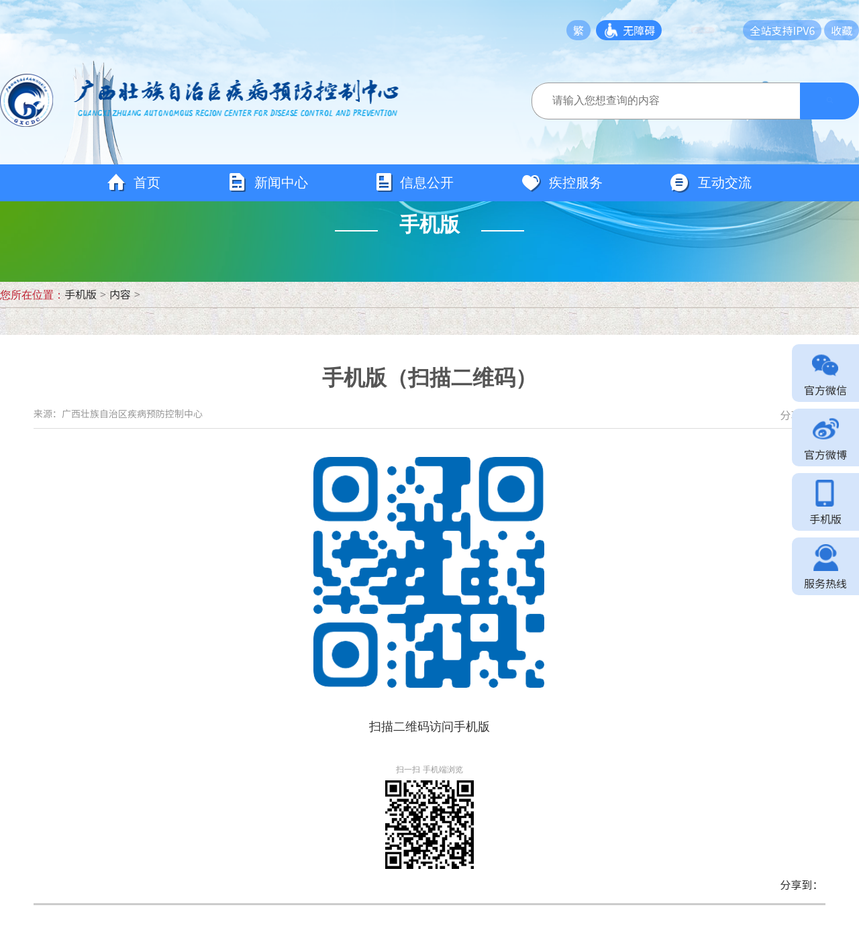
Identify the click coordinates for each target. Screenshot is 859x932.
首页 (133, 183)
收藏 (841, 30)
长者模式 (709, 30)
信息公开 (414, 183)
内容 (120, 294)
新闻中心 (268, 183)
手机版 (80, 294)
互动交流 (711, 183)
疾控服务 (562, 183)
